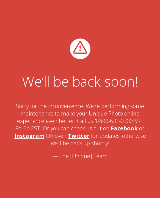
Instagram (29, 135)
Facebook (124, 128)
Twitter (79, 135)
